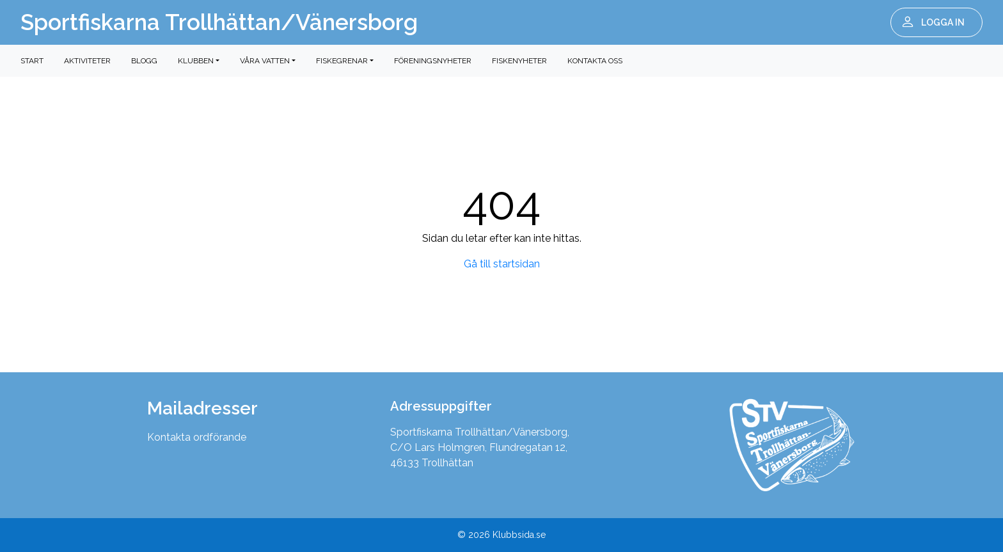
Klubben (196, 60)
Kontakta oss (594, 60)
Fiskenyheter (519, 60)
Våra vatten (265, 60)
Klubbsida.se (519, 535)
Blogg (144, 60)
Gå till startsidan (502, 264)
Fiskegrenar (342, 60)
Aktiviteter (87, 60)
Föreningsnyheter (432, 60)
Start (31, 60)
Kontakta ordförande (196, 437)
